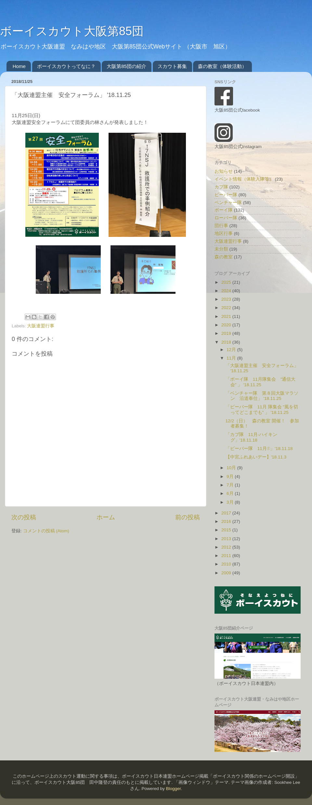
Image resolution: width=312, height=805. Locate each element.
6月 (231, 493)
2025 (226, 282)
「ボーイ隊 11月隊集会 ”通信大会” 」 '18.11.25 (261, 382)
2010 (226, 564)
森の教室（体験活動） (222, 66)
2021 (226, 316)
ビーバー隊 (225, 194)
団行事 (221, 225)
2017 (226, 513)
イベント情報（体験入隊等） (244, 179)
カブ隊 (221, 186)
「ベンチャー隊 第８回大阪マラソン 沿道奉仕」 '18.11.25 (262, 396)
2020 (226, 324)
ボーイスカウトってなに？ (66, 66)
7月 (231, 485)
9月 (231, 476)
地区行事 (223, 233)
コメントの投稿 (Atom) (46, 530)
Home (19, 66)
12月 (232, 349)
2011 (226, 555)
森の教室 (223, 256)
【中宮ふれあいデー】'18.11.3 (256, 457)
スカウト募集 (172, 66)
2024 (226, 290)
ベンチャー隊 (228, 202)
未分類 (221, 249)
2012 (226, 547)
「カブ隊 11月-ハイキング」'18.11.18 (252, 437)
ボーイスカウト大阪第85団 (72, 31)
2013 (226, 538)
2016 (226, 521)
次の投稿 (23, 517)
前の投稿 (187, 517)
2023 (226, 299)
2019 (226, 333)
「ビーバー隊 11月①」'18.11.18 (259, 448)
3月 (231, 502)
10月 (232, 467)
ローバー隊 (225, 217)
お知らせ (223, 171)
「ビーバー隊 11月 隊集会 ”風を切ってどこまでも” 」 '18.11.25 (262, 409)
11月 (232, 358)
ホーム (106, 517)
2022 (226, 307)
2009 (226, 572)
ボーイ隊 (223, 210)
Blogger (173, 788)
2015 (226, 529)
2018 (226, 342)
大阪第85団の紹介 (126, 66)
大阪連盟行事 (40, 325)
